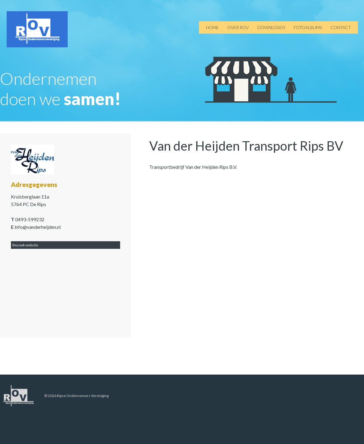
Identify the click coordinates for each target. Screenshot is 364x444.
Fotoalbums (308, 27)
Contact (340, 27)
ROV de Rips (37, 29)
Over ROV (238, 27)
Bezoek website (25, 245)
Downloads (271, 27)
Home (212, 27)
